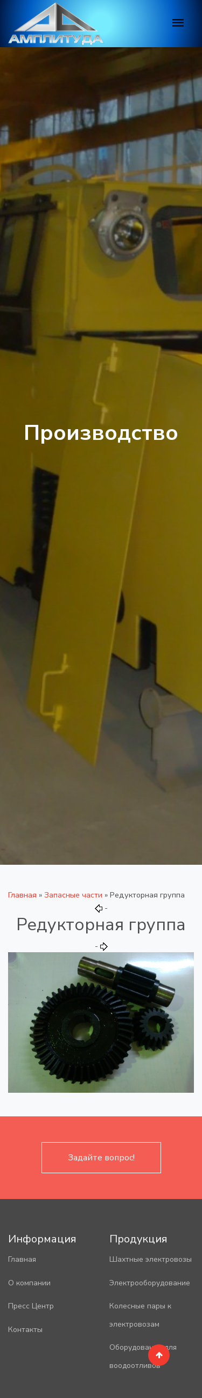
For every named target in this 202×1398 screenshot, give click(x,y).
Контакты (25, 1330)
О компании (29, 1283)
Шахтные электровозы (150, 1259)
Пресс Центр (31, 1306)
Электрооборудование (149, 1283)
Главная (22, 894)
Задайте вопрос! (101, 1158)
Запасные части (73, 894)
